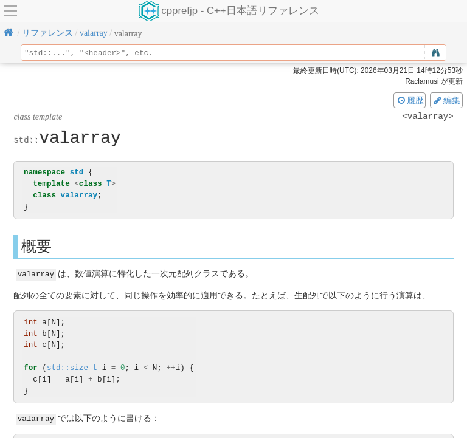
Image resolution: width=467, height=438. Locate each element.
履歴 (410, 100)
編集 (446, 100)
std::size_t (72, 367)
